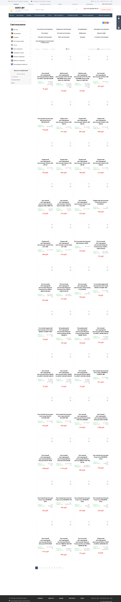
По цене (53, 49)
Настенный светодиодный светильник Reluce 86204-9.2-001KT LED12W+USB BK (45, 75)
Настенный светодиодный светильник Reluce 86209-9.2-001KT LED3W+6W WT (101, 330)
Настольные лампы (40, 15)
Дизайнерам (89, 4)
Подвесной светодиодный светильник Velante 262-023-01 (64, 162)
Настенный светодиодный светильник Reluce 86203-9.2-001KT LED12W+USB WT (64, 373)
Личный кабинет (107, 4)
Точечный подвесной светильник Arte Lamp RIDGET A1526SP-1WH (45, 329)
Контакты (74, 4)
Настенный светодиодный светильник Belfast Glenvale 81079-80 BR (45, 541)
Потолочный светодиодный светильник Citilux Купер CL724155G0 (82, 286)
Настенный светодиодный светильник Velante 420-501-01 (101, 75)
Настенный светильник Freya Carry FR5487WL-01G (64, 499)
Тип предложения (20, 79)
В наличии (15, 76)
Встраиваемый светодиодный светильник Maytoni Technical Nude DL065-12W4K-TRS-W (82, 331)
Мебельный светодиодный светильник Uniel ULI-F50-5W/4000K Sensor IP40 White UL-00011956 (64, 76)
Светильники (19, 15)
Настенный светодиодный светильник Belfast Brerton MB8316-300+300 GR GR (63, 542)
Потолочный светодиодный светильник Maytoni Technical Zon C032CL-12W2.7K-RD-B (101, 245)
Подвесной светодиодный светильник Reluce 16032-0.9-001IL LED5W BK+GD (101, 541)
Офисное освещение (104, 15)
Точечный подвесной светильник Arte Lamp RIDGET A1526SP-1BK (100, 286)
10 (59, 568)
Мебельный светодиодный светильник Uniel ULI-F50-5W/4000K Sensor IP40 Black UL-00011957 (82, 76)
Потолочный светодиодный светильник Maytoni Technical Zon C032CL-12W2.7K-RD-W (64, 287)
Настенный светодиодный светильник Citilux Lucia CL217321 (82, 203)
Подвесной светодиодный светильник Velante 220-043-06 (82, 162)
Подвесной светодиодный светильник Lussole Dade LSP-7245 (64, 244)
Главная (16, 4)
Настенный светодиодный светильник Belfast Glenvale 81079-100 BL (45, 457)
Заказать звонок (106, 9)
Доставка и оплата (45, 4)
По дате (37, 49)
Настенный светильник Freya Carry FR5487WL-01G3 (82, 499)
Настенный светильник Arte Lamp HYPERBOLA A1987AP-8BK (100, 372)
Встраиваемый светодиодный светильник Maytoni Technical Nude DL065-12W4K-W (64, 331)
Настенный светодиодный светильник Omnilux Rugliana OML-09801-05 (45, 203)
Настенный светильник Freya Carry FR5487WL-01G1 (45, 499)
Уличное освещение (87, 15)
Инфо (60, 4)
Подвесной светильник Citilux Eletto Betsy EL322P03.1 (100, 202)
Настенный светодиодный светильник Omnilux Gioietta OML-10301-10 (64, 203)
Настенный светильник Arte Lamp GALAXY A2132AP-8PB (45, 416)
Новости (30, 4)
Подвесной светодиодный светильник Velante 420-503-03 (82, 121)
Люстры (12, 15)
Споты (49, 15)
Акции (61, 598)
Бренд (20, 83)
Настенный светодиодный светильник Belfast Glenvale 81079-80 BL (63, 457)
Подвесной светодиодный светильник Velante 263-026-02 (101, 121)
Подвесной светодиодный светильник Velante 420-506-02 (64, 121)
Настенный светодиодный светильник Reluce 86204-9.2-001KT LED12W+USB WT (45, 373)
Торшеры (28, 15)
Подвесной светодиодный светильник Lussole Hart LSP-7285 (45, 244)
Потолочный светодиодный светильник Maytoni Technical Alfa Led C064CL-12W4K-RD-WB (82, 542)
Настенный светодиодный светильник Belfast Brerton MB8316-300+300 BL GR (82, 458)
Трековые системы (73, 15)
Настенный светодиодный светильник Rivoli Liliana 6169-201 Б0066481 (82, 417)
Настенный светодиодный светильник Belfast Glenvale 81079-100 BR (101, 417)
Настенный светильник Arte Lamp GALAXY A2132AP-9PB (64, 416)
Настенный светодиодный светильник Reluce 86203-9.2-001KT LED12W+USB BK (82, 373)
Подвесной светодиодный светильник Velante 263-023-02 (45, 162)
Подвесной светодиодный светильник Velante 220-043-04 (101, 162)
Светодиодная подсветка (20, 64)
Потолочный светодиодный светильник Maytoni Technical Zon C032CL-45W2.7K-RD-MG (45, 287)
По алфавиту (45, 49)
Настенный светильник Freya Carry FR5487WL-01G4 (100, 457)
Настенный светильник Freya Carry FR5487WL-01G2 (100, 499)
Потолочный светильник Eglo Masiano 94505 (82, 242)
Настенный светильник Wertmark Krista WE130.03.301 (45, 120)
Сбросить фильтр (21, 74)
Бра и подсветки (58, 15)
